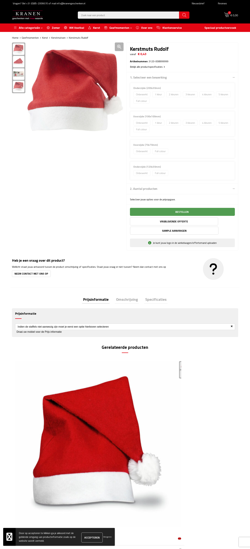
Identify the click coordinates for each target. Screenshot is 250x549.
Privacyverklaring (194, 484)
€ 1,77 (136, 414)
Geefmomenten (30, 38)
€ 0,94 (193, 414)
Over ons (78, 464)
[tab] (98, 290)
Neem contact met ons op (31, 264)
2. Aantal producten (143, 189)
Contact (133, 464)
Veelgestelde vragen (84, 474)
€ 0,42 (23, 414)
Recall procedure (193, 489)
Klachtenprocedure (195, 474)
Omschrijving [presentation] (127, 291)
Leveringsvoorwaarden (197, 479)
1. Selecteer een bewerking (148, 77)
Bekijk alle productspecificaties (147, 67)
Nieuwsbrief (198, 3)
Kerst (45, 38)
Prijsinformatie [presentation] (98, 291)
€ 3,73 (80, 414)
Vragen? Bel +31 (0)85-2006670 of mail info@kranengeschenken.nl (49, 3)
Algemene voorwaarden (197, 464)
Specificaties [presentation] (153, 291)
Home (15, 38)
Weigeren (107, 536)
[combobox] (128, 15)
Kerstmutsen (58, 38)
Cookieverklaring (193, 469)
